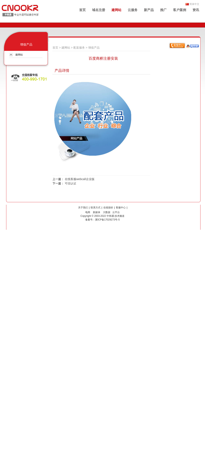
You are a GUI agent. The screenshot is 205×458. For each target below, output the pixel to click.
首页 (82, 10)
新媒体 (96, 212)
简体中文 (194, 4)
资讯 (195, 10)
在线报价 (108, 207)
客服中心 (121, 207)
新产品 (149, 10)
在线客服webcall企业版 (80, 179)
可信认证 (70, 183)
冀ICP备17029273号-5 (107, 219)
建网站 (116, 10)
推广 (163, 10)
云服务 (133, 10)
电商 (87, 212)
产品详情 (62, 71)
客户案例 (179, 10)
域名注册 (98, 10)
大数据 (106, 212)
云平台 (116, 212)
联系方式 (95, 207)
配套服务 (79, 47)
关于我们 (83, 207)
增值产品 (94, 47)
